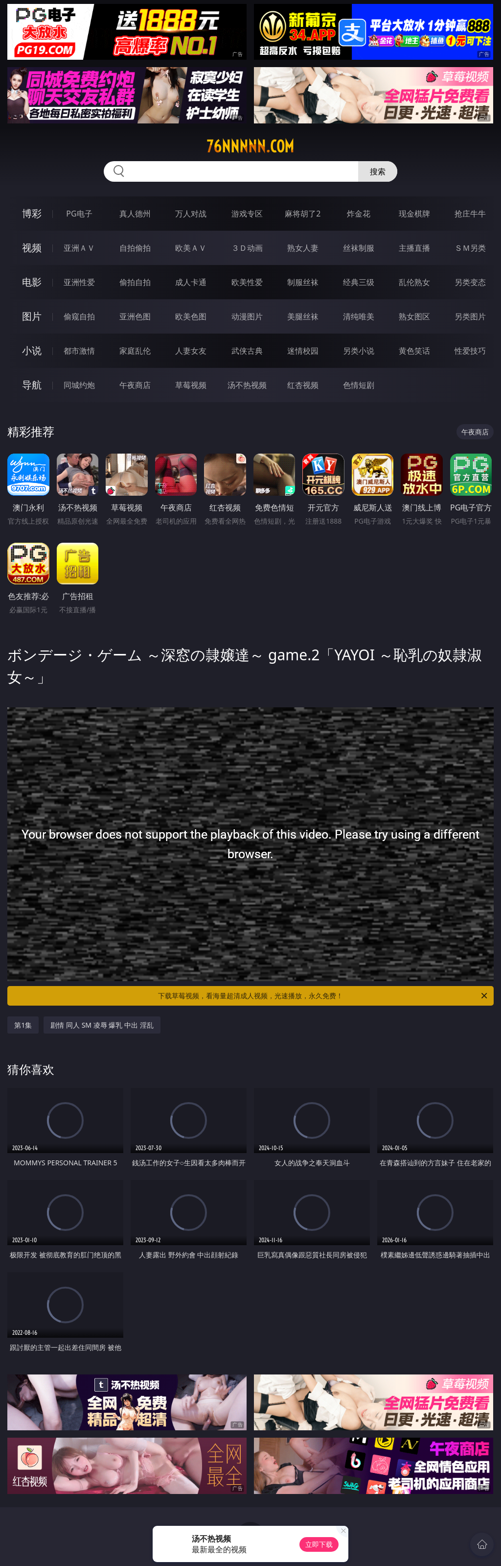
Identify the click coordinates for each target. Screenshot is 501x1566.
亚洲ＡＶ (79, 247)
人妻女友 (190, 350)
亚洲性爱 (79, 282)
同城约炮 (79, 385)
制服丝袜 (303, 282)
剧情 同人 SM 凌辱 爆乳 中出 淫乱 (101, 1025)
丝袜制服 (358, 247)
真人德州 (135, 213)
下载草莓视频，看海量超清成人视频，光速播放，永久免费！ (323, 996)
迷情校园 (303, 350)
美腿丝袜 (303, 316)
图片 (32, 316)
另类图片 (470, 316)
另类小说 (358, 350)
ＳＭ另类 (470, 247)
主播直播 (414, 247)
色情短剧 (358, 385)
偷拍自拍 (135, 282)
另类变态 (470, 282)
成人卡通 (190, 282)
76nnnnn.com (250, 146)
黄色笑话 (414, 350)
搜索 (378, 171)
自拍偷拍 (135, 247)
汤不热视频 (247, 385)
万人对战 (190, 213)
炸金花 (358, 213)
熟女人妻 (303, 247)
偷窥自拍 (79, 316)
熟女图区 (414, 316)
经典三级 (358, 282)
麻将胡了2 (302, 213)
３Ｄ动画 (247, 247)
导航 (32, 384)
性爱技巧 (470, 350)
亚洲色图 (135, 316)
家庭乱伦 (135, 350)
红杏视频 (303, 385)
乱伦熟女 (414, 282)
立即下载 (319, 1544)
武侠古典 (247, 350)
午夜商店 (135, 385)
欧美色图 (190, 316)
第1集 (23, 1025)
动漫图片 (247, 316)
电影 (32, 282)
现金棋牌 (414, 213)
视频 (32, 247)
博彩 (32, 213)
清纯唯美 (358, 316)
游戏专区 (247, 213)
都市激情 (79, 350)
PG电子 (79, 213)
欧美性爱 (247, 282)
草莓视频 (190, 385)
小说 (32, 350)
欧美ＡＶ (190, 247)
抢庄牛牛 (470, 213)
